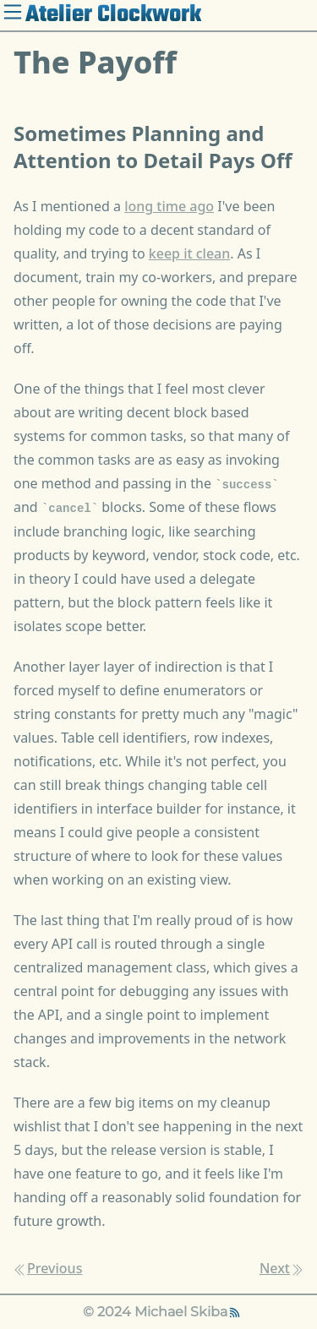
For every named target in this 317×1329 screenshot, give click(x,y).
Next (281, 1268)
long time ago (169, 206)
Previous (48, 1268)
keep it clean (190, 253)
